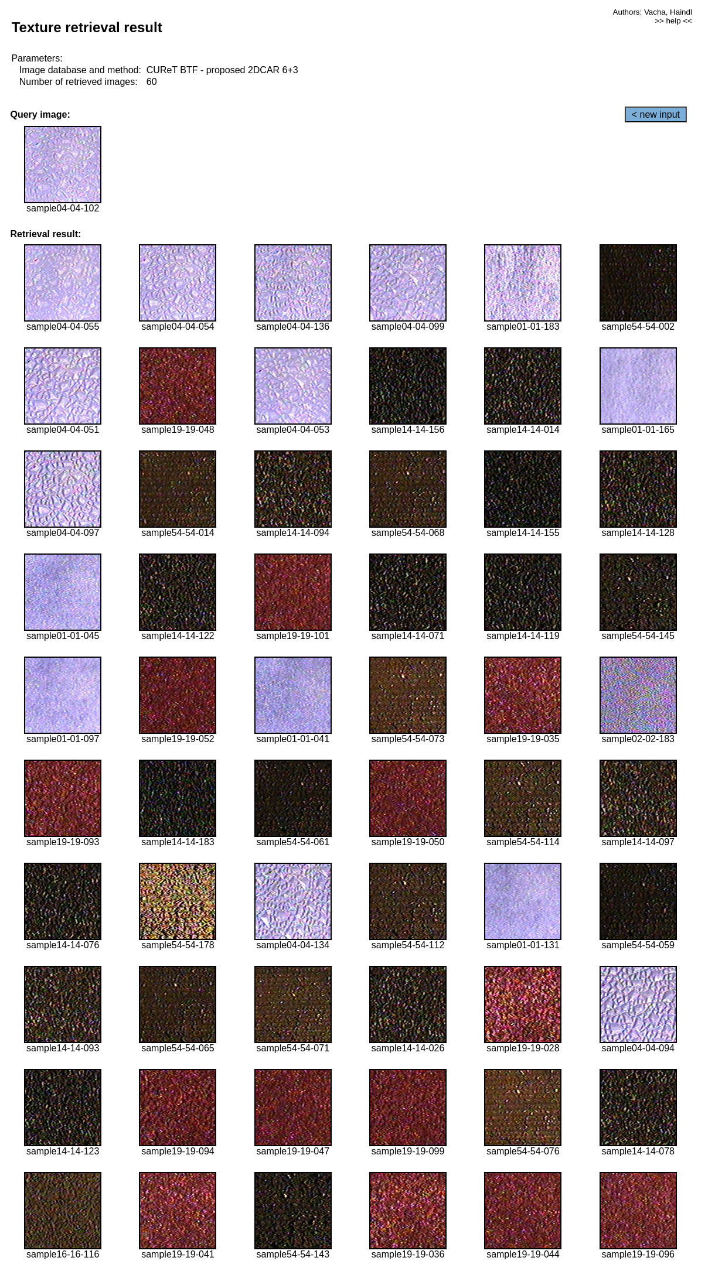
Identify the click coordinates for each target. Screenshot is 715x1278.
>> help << (673, 20)
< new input (656, 114)
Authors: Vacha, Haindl (652, 12)
